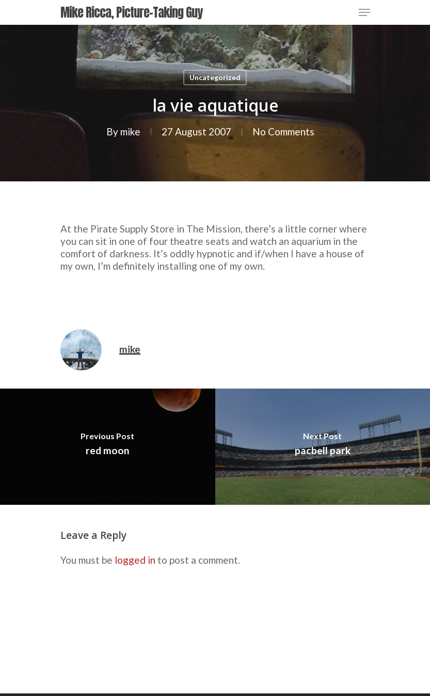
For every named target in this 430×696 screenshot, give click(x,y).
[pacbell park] (323, 447)
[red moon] (107, 447)
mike (130, 131)
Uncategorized (215, 77)
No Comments (283, 131)
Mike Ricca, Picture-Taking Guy (131, 12)
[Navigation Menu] (364, 12)
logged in (135, 560)
